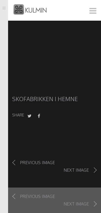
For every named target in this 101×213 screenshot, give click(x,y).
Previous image (37, 162)
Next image (76, 170)
